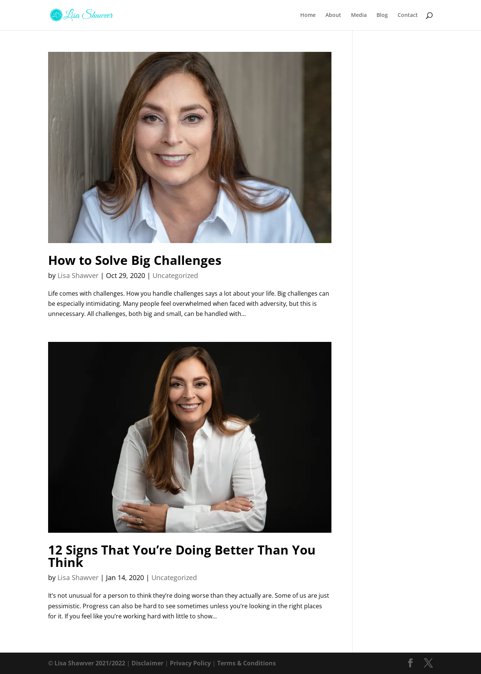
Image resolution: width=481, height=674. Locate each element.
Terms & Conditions (246, 663)
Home (308, 15)
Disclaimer (147, 663)
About (333, 15)
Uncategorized (175, 275)
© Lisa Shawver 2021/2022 (86, 663)
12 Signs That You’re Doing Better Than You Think (182, 556)
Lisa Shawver (77, 275)
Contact (408, 15)
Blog (382, 15)
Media (359, 15)
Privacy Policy (190, 663)
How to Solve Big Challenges (134, 260)
